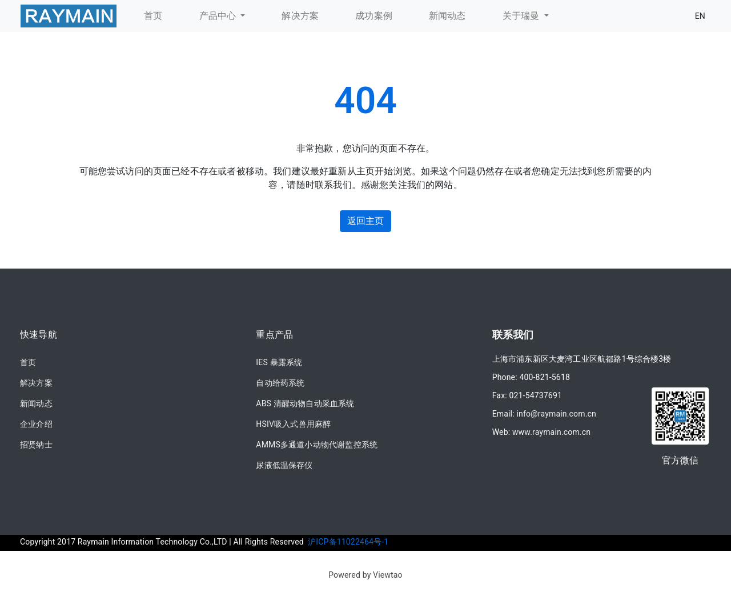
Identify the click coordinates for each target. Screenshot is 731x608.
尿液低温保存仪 (284, 465)
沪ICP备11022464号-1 (348, 541)
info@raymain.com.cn (556, 413)
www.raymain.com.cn (551, 432)
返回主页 (365, 220)
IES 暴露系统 (279, 362)
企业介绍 (36, 424)
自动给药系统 (280, 382)
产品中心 (219, 15)
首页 (28, 362)
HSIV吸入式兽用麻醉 (293, 424)
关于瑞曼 (522, 15)
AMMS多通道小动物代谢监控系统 (316, 444)
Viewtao (388, 574)
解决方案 (36, 382)
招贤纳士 (36, 444)
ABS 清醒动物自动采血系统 (305, 403)
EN (700, 16)
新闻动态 (36, 403)
